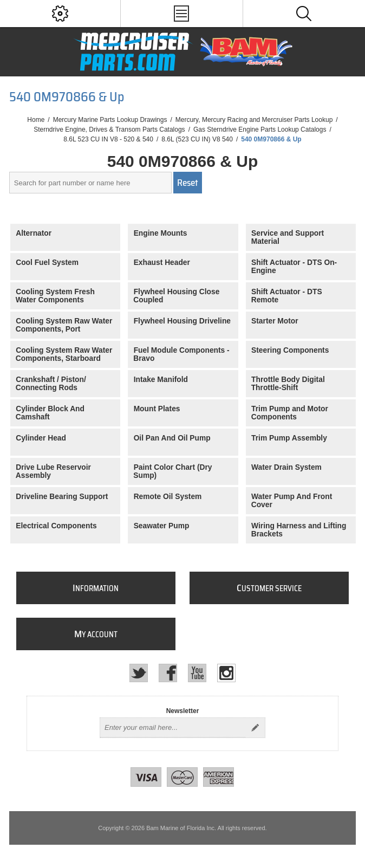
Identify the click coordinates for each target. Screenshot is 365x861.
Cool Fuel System (47, 262)
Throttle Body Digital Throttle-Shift (288, 384)
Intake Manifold (161, 380)
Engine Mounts (160, 233)
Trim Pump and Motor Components (289, 413)
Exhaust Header (162, 262)
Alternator (33, 233)
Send (255, 727)
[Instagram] (226, 673)
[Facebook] (168, 673)
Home (35, 120)
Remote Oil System (168, 497)
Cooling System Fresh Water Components (55, 296)
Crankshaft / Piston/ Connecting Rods (51, 384)
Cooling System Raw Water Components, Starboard (64, 354)
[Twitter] (138, 673)
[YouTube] (197, 673)
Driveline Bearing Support (62, 497)
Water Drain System (286, 467)
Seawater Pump (162, 526)
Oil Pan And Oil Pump (172, 438)
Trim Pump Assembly (289, 438)
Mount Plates (157, 409)
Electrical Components (56, 526)
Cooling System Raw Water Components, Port (64, 325)
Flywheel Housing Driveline (182, 321)
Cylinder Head (41, 438)
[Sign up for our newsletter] (172, 727)
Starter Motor (274, 321)
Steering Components (290, 350)
